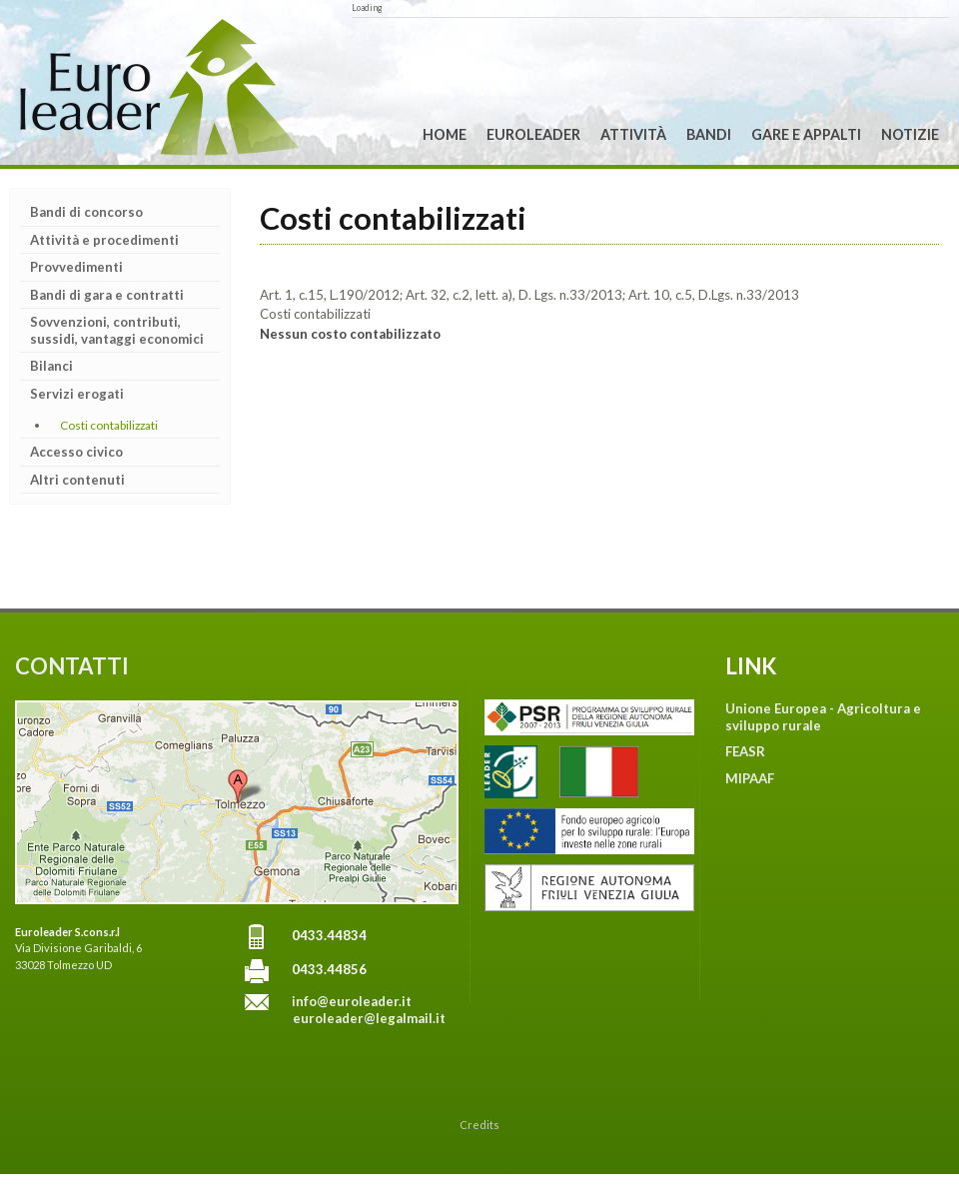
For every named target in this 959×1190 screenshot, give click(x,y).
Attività (633, 134)
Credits (479, 1124)
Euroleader (533, 134)
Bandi (708, 134)
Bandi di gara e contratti (107, 295)
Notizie (910, 134)
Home (445, 134)
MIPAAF (749, 778)
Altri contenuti (77, 480)
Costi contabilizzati (109, 425)
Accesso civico (76, 452)
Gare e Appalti (806, 134)
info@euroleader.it (352, 1001)
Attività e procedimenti (104, 240)
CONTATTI (72, 665)
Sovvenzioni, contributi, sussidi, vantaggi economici (117, 330)
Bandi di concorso (86, 212)
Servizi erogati (77, 394)
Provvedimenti (76, 267)
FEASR (745, 751)
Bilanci (51, 366)
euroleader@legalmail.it (369, 1018)
